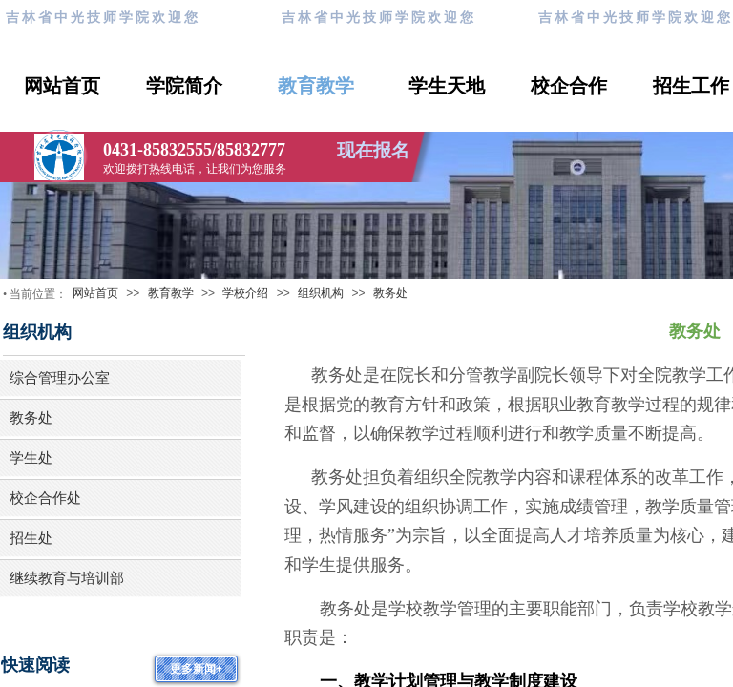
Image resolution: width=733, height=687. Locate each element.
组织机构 (321, 293)
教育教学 (316, 85)
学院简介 (184, 85)
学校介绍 (245, 293)
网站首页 (62, 85)
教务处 (390, 293)
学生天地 (446, 85)
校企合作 (569, 85)
